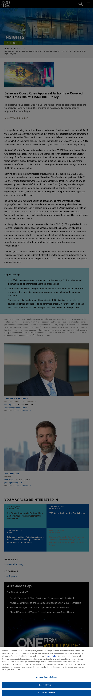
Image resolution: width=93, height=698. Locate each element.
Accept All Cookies (46, 695)
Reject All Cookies (46, 687)
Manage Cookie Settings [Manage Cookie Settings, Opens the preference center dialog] (46, 679)
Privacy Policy (51, 658)
